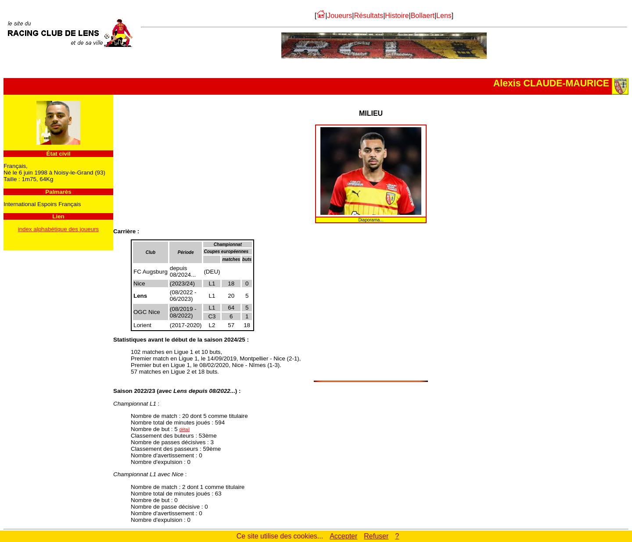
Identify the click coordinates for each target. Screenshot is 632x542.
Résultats (368, 15)
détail (184, 429)
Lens (444, 15)
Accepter (343, 536)
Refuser (376, 536)
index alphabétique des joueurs (58, 229)
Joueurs (339, 15)
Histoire (397, 15)
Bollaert (422, 15)
